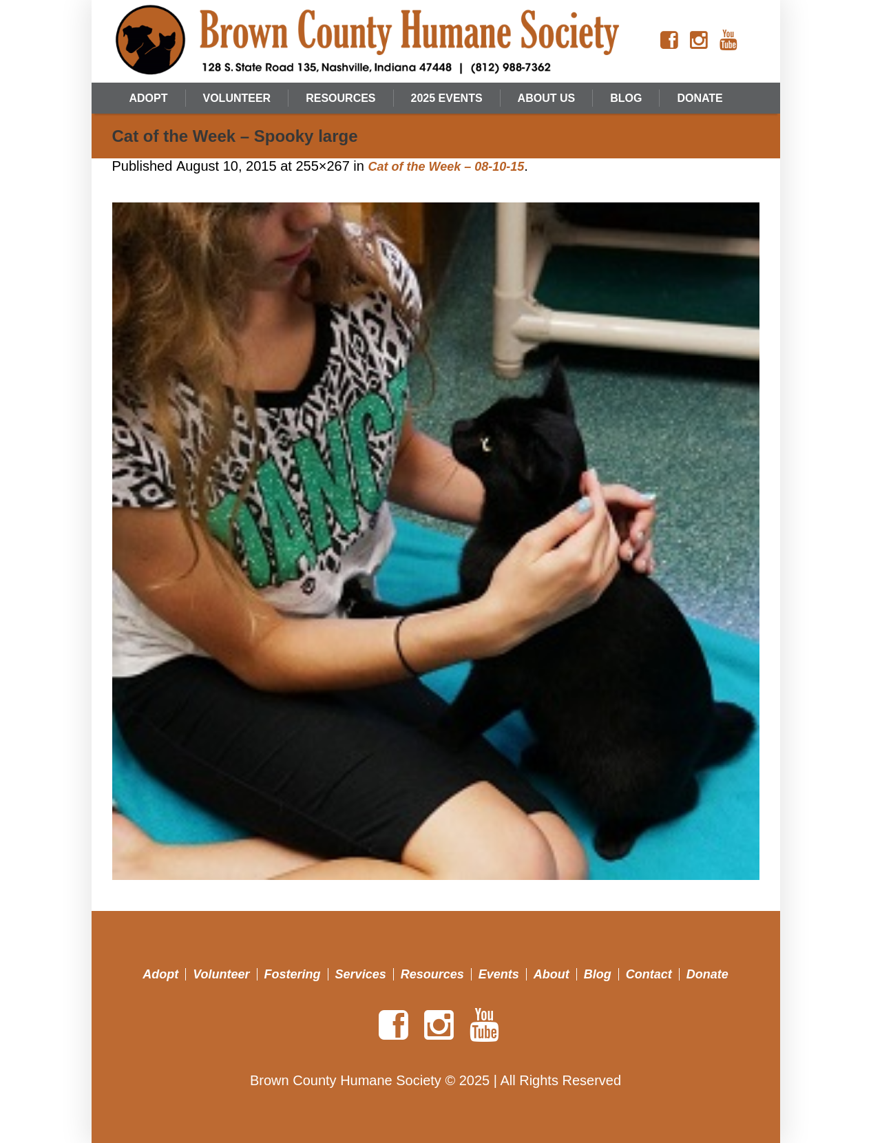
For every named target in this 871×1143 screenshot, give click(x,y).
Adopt (160, 974)
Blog (597, 974)
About (551, 974)
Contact (649, 974)
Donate (707, 974)
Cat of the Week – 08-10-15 (446, 167)
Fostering (292, 974)
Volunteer (221, 974)
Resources (432, 974)
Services (360, 974)
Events (499, 974)
